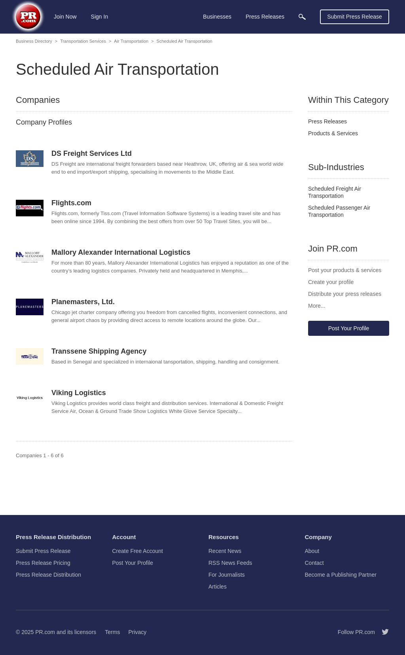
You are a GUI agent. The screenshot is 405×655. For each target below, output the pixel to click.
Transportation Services (83, 41)
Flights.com (71, 203)
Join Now (65, 16)
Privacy (137, 632)
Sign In (99, 16)
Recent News (224, 551)
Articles (217, 586)
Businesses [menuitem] (217, 16)
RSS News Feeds (230, 563)
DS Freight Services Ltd (91, 153)
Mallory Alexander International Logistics (120, 252)
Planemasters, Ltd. (83, 302)
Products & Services (333, 133)
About (312, 551)
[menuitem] (302, 16)
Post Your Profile (348, 328)
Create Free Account (137, 551)
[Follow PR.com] (382, 632)
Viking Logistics (78, 393)
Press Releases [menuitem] (265, 16)
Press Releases (327, 121)
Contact (314, 563)
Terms (112, 632)
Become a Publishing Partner (341, 575)
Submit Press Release (354, 16)
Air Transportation (131, 41)
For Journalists (226, 575)
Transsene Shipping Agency (98, 351)
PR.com (45, 632)
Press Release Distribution (48, 575)
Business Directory (34, 41)
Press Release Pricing (43, 563)
